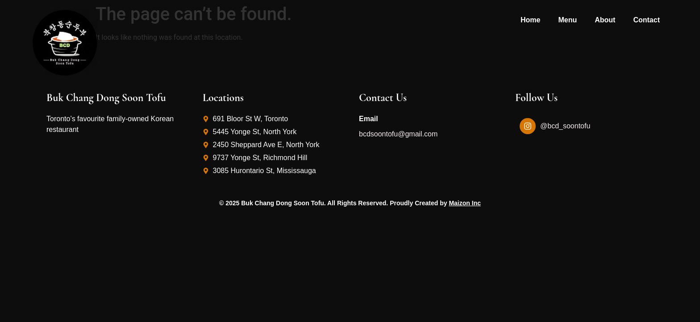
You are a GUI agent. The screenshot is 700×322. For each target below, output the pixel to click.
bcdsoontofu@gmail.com (398, 134)
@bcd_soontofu (565, 126)
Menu (567, 20)
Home (530, 20)
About (605, 20)
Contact (646, 20)
